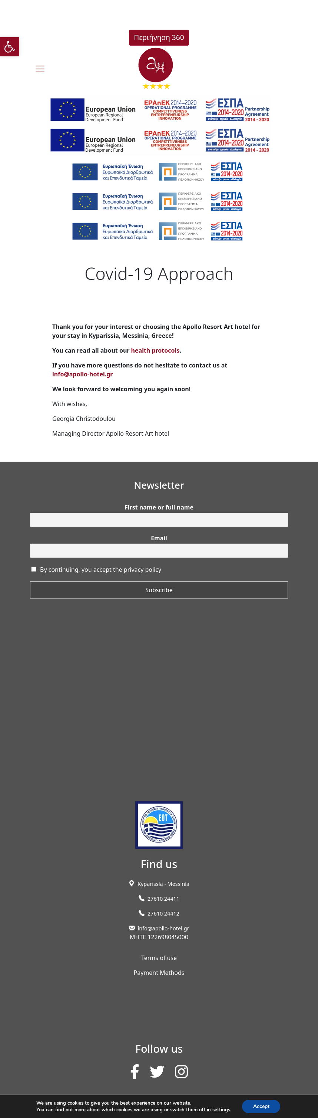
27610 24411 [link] (163, 898)
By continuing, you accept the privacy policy (100, 569)
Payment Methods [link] (158, 973)
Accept (261, 1106)
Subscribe (158, 590)
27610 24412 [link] (163, 913)
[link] (9, 46)
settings (221, 1110)
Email (159, 538)
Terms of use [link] (159, 958)
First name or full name (159, 507)
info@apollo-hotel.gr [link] (82, 374)
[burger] (40, 69)
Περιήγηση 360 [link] (159, 37)
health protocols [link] (155, 350)
